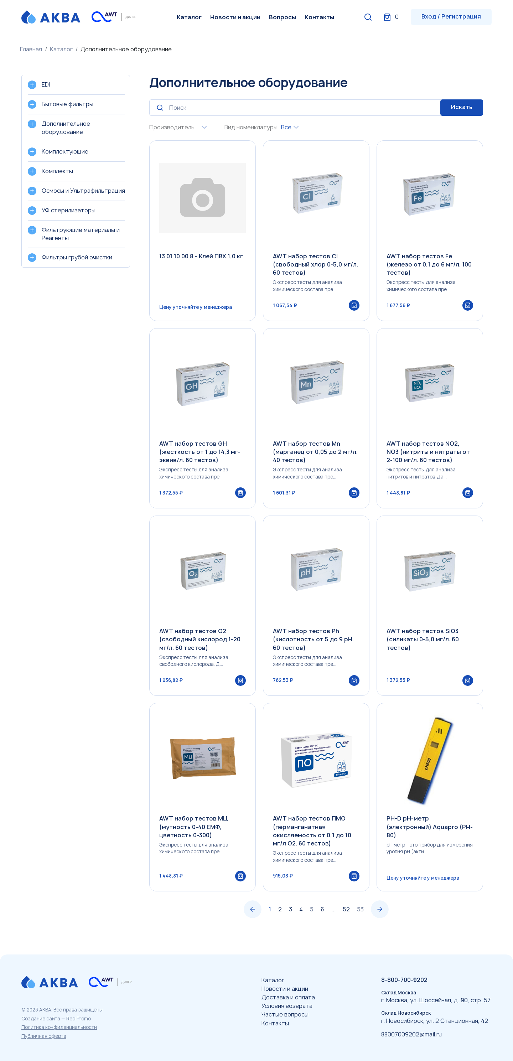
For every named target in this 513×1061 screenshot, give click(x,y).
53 (360, 917)
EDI (46, 84)
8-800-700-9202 (404, 980)
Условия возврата (286, 1006)
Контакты (319, 17)
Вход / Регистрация (451, 16)
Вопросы (282, 17)
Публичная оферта (43, 1036)
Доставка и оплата (288, 997)
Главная (31, 49)
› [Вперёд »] (380, 917)
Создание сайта (40, 1018)
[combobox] (202, 127)
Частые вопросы (285, 1015)
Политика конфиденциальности (59, 1027)
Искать (461, 107)
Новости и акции (235, 17)
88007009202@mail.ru (411, 1034)
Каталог (189, 17)
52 (346, 917)
